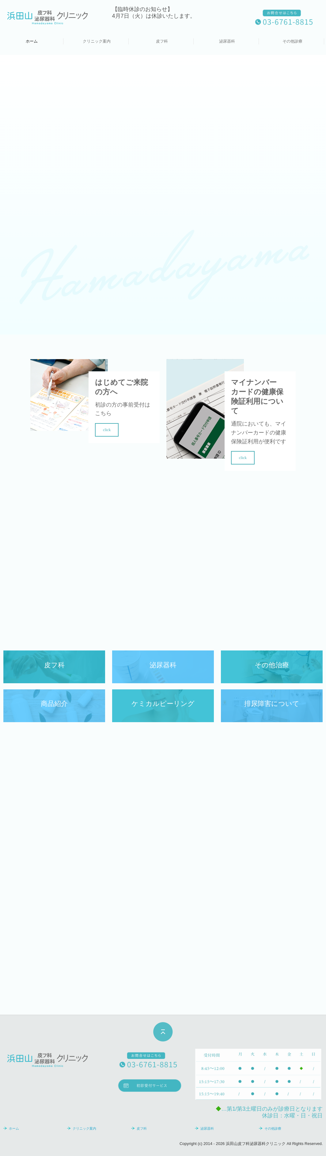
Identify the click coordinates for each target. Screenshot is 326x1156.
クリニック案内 (97, 41)
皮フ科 (162, 41)
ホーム (32, 41)
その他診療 (292, 41)
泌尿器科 (227, 41)
